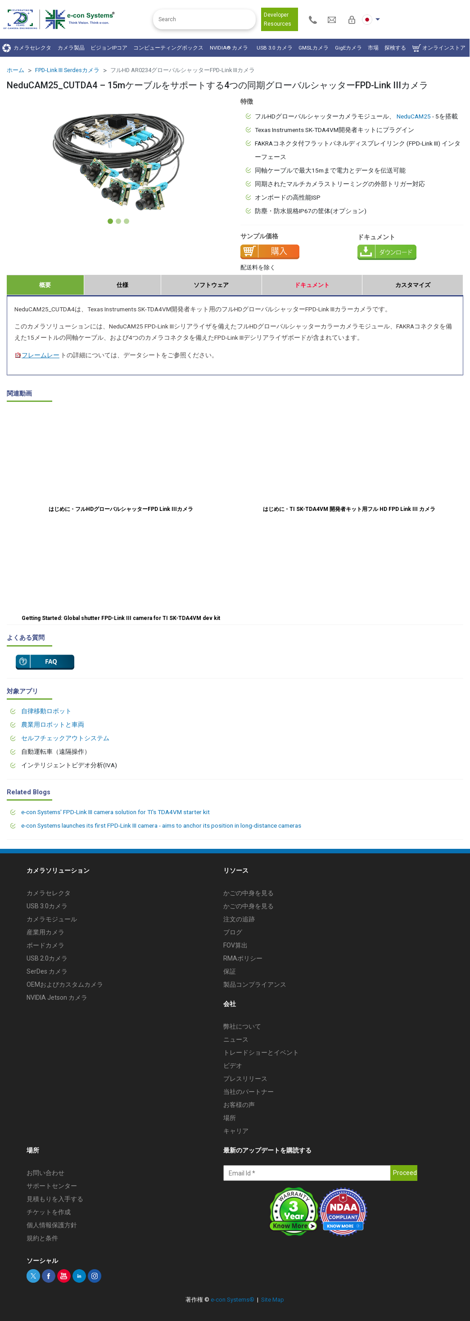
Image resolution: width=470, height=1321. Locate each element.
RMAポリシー (242, 958)
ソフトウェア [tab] (211, 285)
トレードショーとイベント (261, 1052)
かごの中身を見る (248, 893)
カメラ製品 (71, 48)
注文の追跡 (239, 919)
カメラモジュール (52, 919)
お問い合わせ (45, 1172)
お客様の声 (239, 1104)
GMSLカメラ (313, 48)
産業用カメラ (45, 932)
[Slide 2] (118, 221)
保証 (229, 971)
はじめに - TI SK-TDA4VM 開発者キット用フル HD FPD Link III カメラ (349, 509)
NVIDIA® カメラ (230, 48)
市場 (373, 48)
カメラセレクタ (26, 48)
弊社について (242, 1026)
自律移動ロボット (46, 711)
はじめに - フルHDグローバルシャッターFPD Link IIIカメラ (121, 509)
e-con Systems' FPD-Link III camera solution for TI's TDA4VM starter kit (115, 811)
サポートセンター (52, 1185)
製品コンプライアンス (254, 984)
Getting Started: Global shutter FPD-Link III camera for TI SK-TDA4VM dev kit (121, 618)
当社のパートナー (248, 1091)
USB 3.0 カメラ (275, 48)
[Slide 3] (126, 221)
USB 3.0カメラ (47, 906)
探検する (395, 48)
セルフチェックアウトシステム (65, 738)
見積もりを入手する (55, 1199)
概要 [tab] (45, 285)
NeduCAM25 (414, 116)
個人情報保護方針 (52, 1225)
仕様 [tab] (122, 285)
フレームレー (36, 355)
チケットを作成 (49, 1212)
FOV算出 (235, 945)
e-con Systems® (232, 1299)
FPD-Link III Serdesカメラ (67, 70)
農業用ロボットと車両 (52, 724)
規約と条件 (42, 1238)
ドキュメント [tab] (312, 285)
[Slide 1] (110, 221)
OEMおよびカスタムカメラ (65, 984)
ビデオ (232, 1065)
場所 (229, 1117)
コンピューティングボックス (168, 48)
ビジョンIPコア (108, 48)
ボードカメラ (45, 945)
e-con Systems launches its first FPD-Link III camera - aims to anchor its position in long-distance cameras (161, 825)
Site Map (272, 1299)
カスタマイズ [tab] (412, 285)
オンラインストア (438, 48)
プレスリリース (245, 1078)
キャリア (236, 1130)
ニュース (236, 1039)
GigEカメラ (348, 48)
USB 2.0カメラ (47, 958)
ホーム (15, 70)
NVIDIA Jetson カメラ (57, 997)
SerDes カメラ (47, 971)
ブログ (232, 932)
